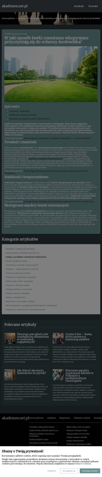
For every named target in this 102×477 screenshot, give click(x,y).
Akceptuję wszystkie (90, 471)
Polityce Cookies (82, 463)
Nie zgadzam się (69, 471)
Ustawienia (51, 471)
